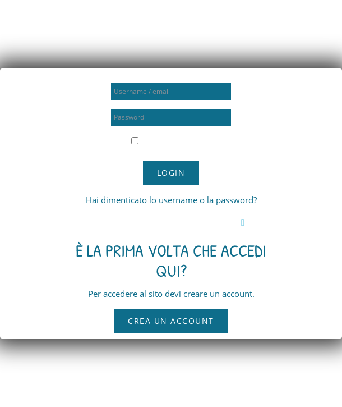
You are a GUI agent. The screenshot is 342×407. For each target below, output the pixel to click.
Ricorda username (176, 141)
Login (171, 172)
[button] (245, 223)
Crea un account (171, 320)
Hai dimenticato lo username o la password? (171, 199)
